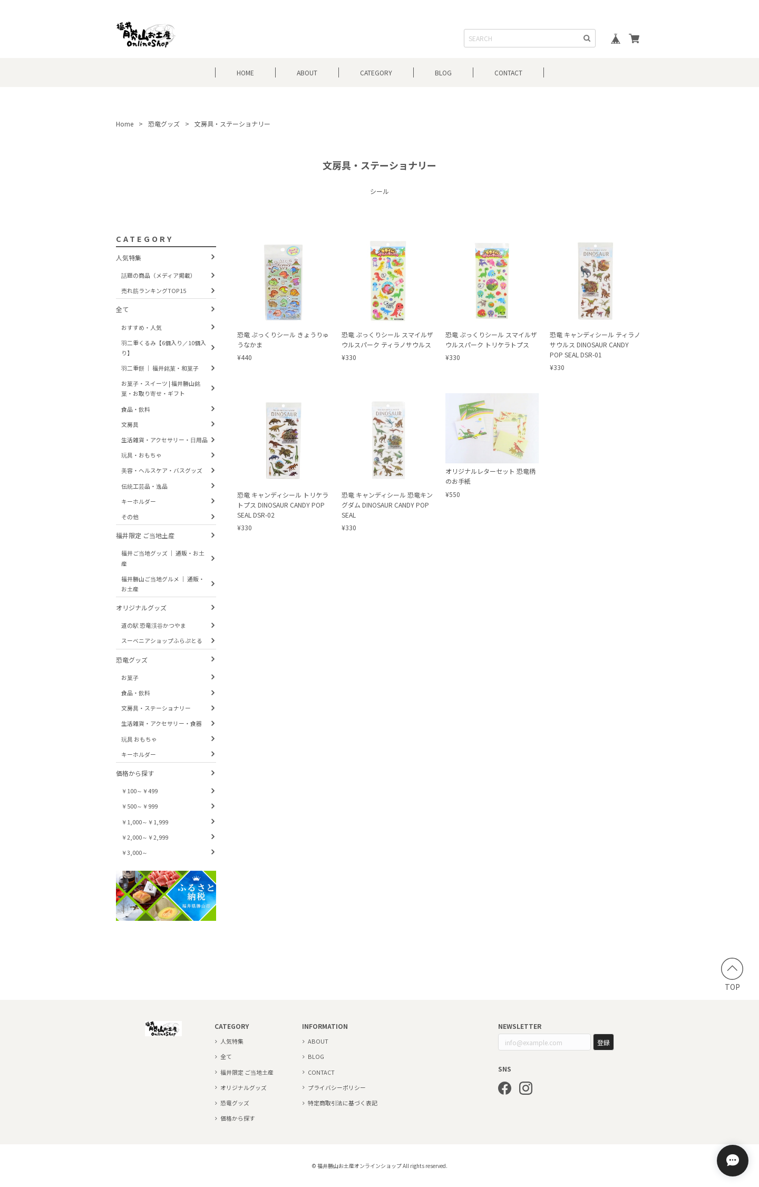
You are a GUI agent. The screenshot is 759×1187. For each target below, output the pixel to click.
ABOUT (307, 72)
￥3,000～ (134, 852)
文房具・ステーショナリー (156, 708)
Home (124, 123)
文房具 (130, 424)
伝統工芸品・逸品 (144, 486)
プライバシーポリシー (337, 1087)
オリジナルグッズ (141, 607)
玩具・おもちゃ (141, 455)
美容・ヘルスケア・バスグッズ (161, 470)
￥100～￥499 (139, 790)
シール (379, 191)
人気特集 (128, 257)
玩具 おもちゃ (139, 739)
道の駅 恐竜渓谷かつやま (153, 625)
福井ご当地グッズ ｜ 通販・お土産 (163, 558)
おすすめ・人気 (141, 327)
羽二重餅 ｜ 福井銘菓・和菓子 (160, 368)
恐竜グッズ (164, 123)
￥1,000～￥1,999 (144, 822)
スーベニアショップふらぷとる (161, 640)
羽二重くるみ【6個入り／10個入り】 (163, 347)
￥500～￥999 (139, 806)
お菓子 (130, 677)
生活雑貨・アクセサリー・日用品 (164, 439)
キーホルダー (138, 501)
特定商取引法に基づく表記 (342, 1102)
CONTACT (508, 72)
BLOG (443, 72)
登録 (603, 1042)
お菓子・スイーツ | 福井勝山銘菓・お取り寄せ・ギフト (160, 388)
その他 (130, 516)
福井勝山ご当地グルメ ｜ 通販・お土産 (163, 584)
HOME (245, 72)
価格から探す (135, 772)
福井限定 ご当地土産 (145, 535)
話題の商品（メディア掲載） (158, 275)
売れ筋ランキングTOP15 (153, 290)
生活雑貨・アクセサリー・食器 (161, 723)
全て (122, 309)
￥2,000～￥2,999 (144, 837)
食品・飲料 (135, 409)
